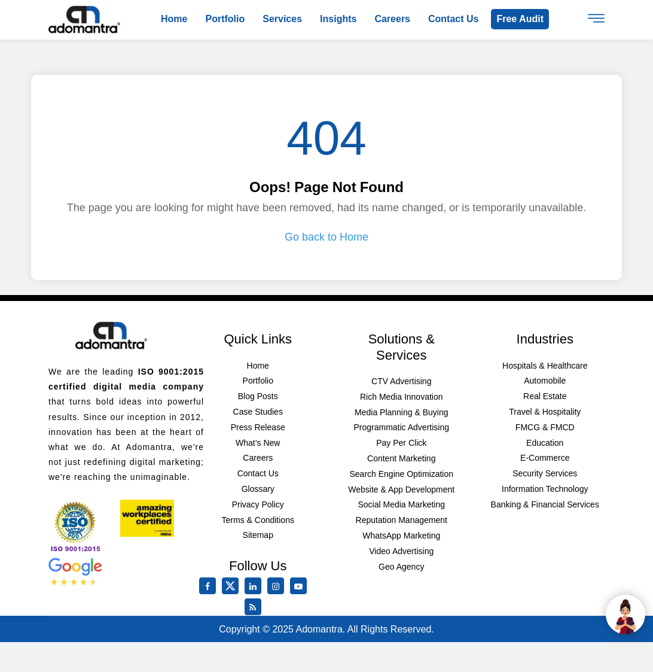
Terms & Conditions (258, 520)
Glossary (258, 489)
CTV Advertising (401, 381)
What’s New (258, 443)
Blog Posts (258, 396)
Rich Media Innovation (401, 397)
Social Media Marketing (401, 504)
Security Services (544, 473)
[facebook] (210, 586)
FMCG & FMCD (545, 427)
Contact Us (258, 473)
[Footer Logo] (111, 335)
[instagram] (278, 586)
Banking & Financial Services (545, 504)
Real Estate (544, 396)
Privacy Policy (258, 504)
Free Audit (520, 19)
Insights (338, 19)
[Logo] (84, 19)
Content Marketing (401, 458)
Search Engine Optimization (401, 474)
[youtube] (300, 586)
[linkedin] (255, 586)
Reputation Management (401, 520)
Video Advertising (401, 551)
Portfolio (225, 19)
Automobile (545, 380)
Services (282, 19)
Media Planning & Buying (401, 412)
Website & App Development (401, 489)
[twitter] (232, 592)
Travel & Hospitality (545, 411)
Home (174, 19)
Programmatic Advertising (401, 427)
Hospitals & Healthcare (544, 365)
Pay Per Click (401, 443)
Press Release (258, 427)
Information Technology (545, 489)
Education (544, 443)
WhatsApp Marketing (401, 535)
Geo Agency (401, 566)
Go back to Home (326, 237)
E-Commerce (544, 458)
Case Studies (258, 411)
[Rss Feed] (255, 607)
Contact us (453, 19)
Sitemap (258, 535)
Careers (392, 19)
